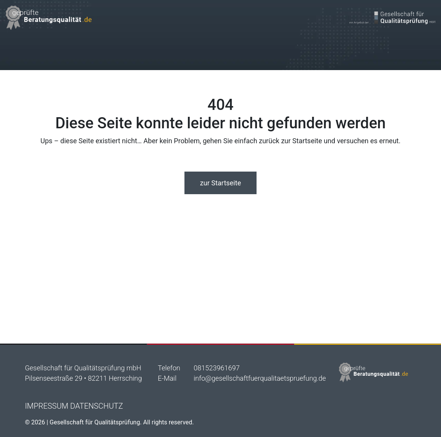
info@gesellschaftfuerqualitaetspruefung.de (260, 378)
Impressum (46, 406)
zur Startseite (220, 183)
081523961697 (217, 368)
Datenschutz (96, 406)
